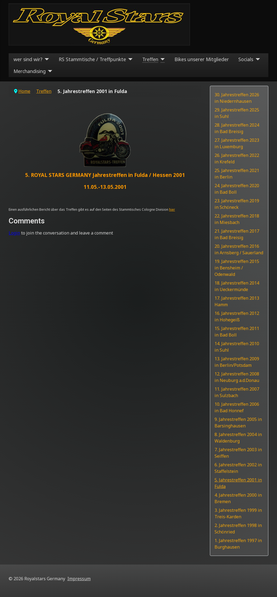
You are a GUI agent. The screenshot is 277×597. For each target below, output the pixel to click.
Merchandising (30, 71)
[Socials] (256, 59)
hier (172, 209)
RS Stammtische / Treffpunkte (92, 59)
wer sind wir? (28, 59)
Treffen (150, 59)
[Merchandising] (49, 71)
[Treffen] (161, 59)
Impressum (79, 579)
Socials (245, 59)
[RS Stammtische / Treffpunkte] (129, 59)
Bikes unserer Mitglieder (201, 59)
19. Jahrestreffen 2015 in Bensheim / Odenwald (237, 267)
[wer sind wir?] (45, 59)
